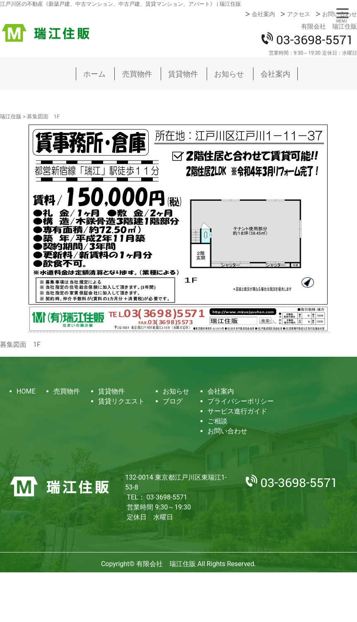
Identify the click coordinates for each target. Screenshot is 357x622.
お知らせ (229, 74)
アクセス (298, 14)
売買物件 (137, 74)
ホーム (94, 74)
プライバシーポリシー (240, 401)
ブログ (173, 401)
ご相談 (217, 421)
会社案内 (263, 14)
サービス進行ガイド (237, 411)
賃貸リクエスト (121, 401)
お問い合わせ (339, 14)
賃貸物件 (183, 74)
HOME (26, 391)
